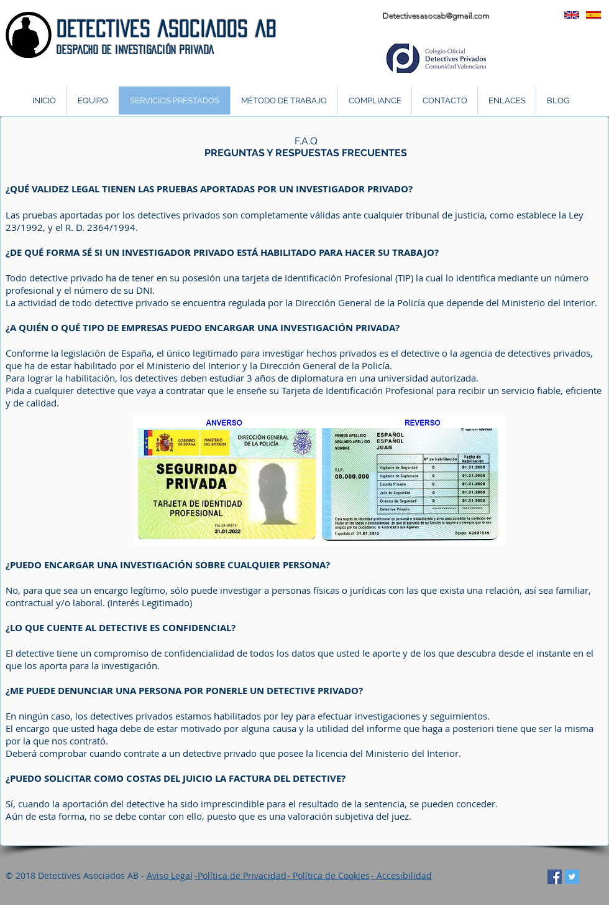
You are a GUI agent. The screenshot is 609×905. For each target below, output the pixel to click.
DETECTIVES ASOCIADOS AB (167, 29)
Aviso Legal (170, 875)
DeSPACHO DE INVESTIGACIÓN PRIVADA (135, 49)
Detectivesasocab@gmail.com (436, 16)
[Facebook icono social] (554, 877)
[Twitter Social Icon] (572, 877)
